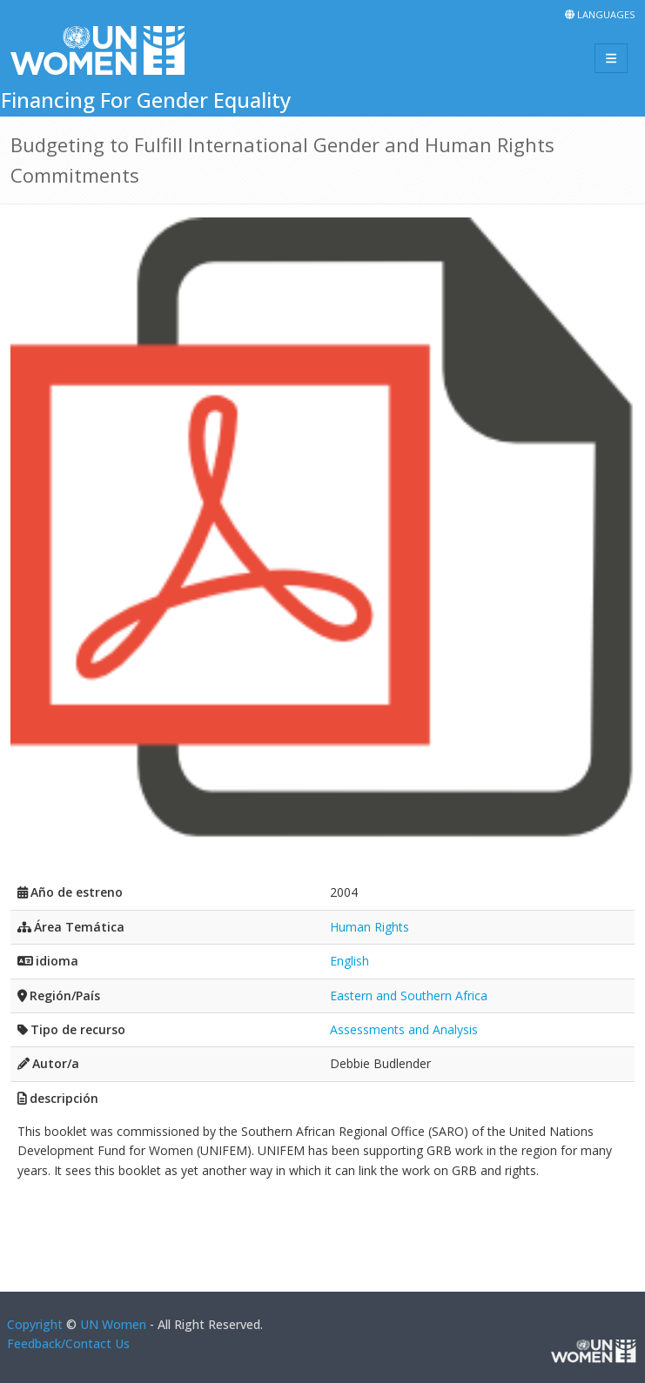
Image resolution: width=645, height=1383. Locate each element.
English (349, 960)
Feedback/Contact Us (68, 1343)
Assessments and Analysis (404, 1029)
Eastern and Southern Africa (408, 995)
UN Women (113, 1324)
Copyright (35, 1324)
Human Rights (369, 927)
